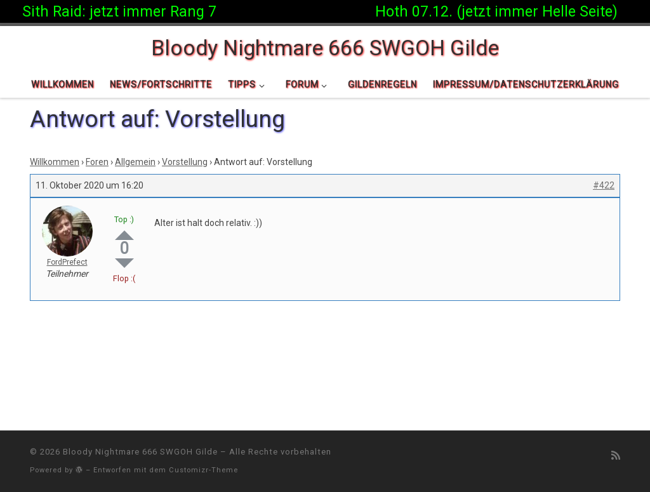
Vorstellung (185, 162)
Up (124, 235)
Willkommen (54, 162)
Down (124, 263)
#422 (603, 185)
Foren (97, 162)
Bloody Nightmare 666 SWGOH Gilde (140, 451)
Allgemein (135, 162)
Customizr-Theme (203, 470)
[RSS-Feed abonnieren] (615, 455)
